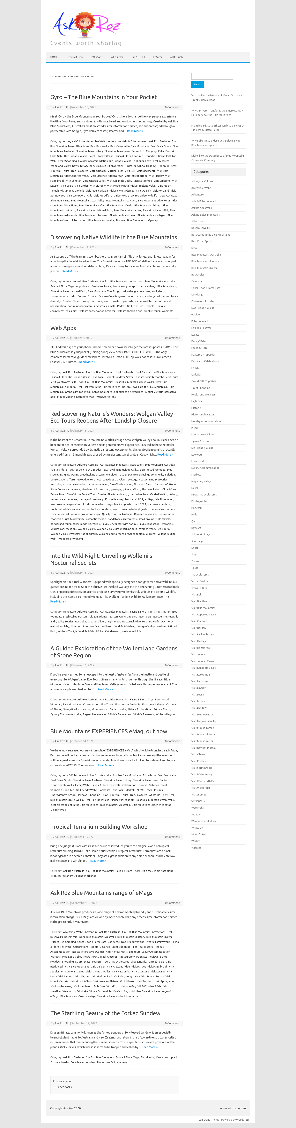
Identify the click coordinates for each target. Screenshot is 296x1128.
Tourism (56, 170)
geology (116, 489)
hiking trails (89, 301)
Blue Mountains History (89, 151)
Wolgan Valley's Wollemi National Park (74, 533)
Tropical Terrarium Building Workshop (99, 826)
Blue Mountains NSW (155, 210)
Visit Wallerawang (61, 986)
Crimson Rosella (87, 296)
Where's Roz (198, 834)
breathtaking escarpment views (99, 474)
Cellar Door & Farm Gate (91, 941)
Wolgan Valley (86, 528)
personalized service (163, 509)
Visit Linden (82, 185)
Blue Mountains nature (127, 210)
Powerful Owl (157, 621)
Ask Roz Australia (159, 141)
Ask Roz (171, 195)
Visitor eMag (121, 195)
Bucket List (138, 151)
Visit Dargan (115, 175)
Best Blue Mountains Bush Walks (135, 381)
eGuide (195, 314)
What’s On (176, 57)
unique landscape (149, 523)
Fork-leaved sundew (83, 1062)
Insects (76, 951)
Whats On (154, 794)
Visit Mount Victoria (72, 190)
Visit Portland (161, 190)
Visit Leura (67, 185)
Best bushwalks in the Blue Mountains (144, 386)
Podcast (97, 57)
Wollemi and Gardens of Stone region (121, 533)
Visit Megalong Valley (143, 185)
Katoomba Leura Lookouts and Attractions (117, 391)
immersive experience (64, 499)
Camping (151, 151)
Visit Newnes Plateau (121, 190)
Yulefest (118, 991)
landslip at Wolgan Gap (139, 499)
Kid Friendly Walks (120, 160)
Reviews (153, 956)
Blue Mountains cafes (91, 205)
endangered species (157, 296)
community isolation (163, 474)
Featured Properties (144, 156)
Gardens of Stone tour (95, 489)
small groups (146, 518)
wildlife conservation (63, 528)
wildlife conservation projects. (98, 310)
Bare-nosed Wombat (152, 469)
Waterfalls (161, 986)
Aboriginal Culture (74, 141)
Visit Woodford (103, 195)
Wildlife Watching (124, 626)
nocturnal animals (104, 306)
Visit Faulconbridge (136, 175)
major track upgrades (120, 504)
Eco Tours (145, 616)
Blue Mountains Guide (119, 205)
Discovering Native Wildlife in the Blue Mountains (113, 237)
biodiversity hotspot (125, 286)
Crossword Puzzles (202, 301)
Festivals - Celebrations (124, 785)
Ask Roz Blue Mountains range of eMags (101, 893)
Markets (164, 160)
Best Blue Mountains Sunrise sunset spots (109, 799)
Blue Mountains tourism (93, 215)
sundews (122, 1062)
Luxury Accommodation (156, 951)
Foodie (143, 785)
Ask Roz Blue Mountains (114, 281)
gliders (127, 489)
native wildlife (143, 301)
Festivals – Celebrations (205, 361)
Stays (174, 165)
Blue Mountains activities (121, 200)
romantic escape (96, 518)
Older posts (62, 1087)
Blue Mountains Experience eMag (151, 804)
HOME (54, 57)
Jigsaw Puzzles (200, 441)
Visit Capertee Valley (76, 175)
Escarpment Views (153, 704)
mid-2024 (140, 504)
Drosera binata (60, 1062)
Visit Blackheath (146, 170)
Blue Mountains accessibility (87, 200)
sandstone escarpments (122, 518)
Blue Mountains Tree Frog (103, 291)
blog (194, 248)
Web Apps (117, 57)
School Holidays (146, 165)
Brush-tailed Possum (75, 616)
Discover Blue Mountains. (131, 220)
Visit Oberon (143, 190)
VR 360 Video (139, 195)
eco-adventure (86, 479)
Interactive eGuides (92, 951)
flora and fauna (143, 484)
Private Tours (162, 709)
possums (139, 306)
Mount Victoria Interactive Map (75, 396)
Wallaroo (107, 626)
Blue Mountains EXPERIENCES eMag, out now (108, 731)
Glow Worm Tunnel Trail (81, 494)
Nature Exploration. (139, 709)
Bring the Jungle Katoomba (157, 870)
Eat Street (138, 57)
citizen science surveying (134, 474)
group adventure (138, 494)
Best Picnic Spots (161, 146)
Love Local (151, 160)
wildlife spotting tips (130, 310)
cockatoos (158, 291)
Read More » (135, 131)
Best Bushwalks (99, 146)
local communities (94, 504)
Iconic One (204, 1119)
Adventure (114, 141)
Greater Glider (71, 301)
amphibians (82, 286)
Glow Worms (100, 709)
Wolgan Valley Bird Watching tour (117, 528)
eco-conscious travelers (111, 479)
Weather (56, 991)
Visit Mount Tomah (152, 976)
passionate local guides (135, 509)
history (173, 494)
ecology (132, 479)
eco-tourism (135, 296)
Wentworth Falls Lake (75, 991)
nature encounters (159, 504)
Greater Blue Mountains (112, 494)
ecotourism (146, 479)
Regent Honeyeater (145, 514)
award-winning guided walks (121, 469)
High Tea (69, 789)
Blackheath (147, 1057)
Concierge (114, 941)
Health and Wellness (203, 394)
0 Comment (172, 107)
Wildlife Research (143, 714)
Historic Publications (203, 414)
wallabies (71, 310)
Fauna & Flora (123, 156)
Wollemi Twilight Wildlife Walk (76, 631)
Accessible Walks (96, 141)
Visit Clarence (99, 175)
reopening (57, 518)
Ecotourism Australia (127, 704)
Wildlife (152, 195)
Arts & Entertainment (135, 141)
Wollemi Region (165, 714)
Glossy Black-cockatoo (146, 489)
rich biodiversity (74, 518)
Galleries (154, 785)
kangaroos (104, 301)
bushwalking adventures (135, 291)
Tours (65, 170)
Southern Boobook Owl (85, 626)
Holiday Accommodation (93, 160)
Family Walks (105, 156)
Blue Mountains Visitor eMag (77, 996)
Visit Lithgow (98, 185)
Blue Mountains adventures (154, 200)
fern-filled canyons (121, 484)
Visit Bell (130, 170)
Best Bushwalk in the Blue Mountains (98, 386)
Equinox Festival (201, 327)
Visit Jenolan (73, 180)
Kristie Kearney (114, 499)
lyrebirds (128, 301)
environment (100, 484)
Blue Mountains (60, 200)
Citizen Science (99, 616)
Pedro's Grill (124, 306)
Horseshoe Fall (106, 1062)
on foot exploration (99, 509)
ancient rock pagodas (89, 469)
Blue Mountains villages (151, 215)
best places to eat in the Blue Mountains (74, 804)
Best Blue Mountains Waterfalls (155, 799)
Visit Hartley (156, 175)
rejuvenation (167, 514)
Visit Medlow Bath (118, 185)
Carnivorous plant (166, 1057)
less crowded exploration (66, 504)
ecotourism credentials (76, 484)
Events (93, 156)
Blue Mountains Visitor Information (118, 996)
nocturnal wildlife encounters (68, 509)
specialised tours (61, 523)
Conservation (91, 704)
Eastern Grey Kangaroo (112, 296)
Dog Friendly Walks (75, 156)
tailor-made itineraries (86, 523)
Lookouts (138, 160)
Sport (78, 961)
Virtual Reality (98, 170)
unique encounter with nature (119, 523)
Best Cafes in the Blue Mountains (129, 146)
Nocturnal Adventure (134, 621)
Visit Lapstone (162, 180)
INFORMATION (74, 57)
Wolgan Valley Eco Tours (154, 528)
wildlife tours (152, 310)
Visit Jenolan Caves (94, 180)
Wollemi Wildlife (131, 631)
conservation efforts (63, 296)
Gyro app (153, 220)
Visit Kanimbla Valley (119, 180)
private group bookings (85, 514)
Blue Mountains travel (122, 215)
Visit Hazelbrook (157, 966)
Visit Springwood (165, 981)
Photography (115, 165)
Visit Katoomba (142, 180)
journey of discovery (91, 499)
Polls (194, 514)
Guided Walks (158, 494)
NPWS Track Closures (93, 165)
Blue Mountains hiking (147, 205)
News (75, 165)
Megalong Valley (61, 165)
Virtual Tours (115, 170)
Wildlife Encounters (119, 714)
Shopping (164, 165)
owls (116, 509)
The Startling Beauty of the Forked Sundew (105, 1013)
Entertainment (199, 321)
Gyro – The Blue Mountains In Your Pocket (103, 97)
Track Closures (79, 170)
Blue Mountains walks (101, 220)
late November (164, 499)
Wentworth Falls (106, 396)
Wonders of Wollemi (70, 538)
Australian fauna (101, 286)
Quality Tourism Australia (117, 514)
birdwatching (147, 286)
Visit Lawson (157, 971)
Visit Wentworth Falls (79, 195)
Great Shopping (67, 160)
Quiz (194, 521)
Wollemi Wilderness (108, 631)
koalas (116, 301)
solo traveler (163, 518)
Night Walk (113, 621)
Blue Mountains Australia (160, 281)
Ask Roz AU (62, 107)
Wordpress (243, 1119)
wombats (167, 310)
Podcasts (130, 165)
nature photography (80, 306)
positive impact (60, 514)
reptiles (151, 306)
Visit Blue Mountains (77, 966)
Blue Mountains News (117, 151)
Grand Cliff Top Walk (77, 391)
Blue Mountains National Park (94, 210)
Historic (148, 946)
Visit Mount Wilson (97, 190)
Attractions (82, 146)
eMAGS (157, 57)
